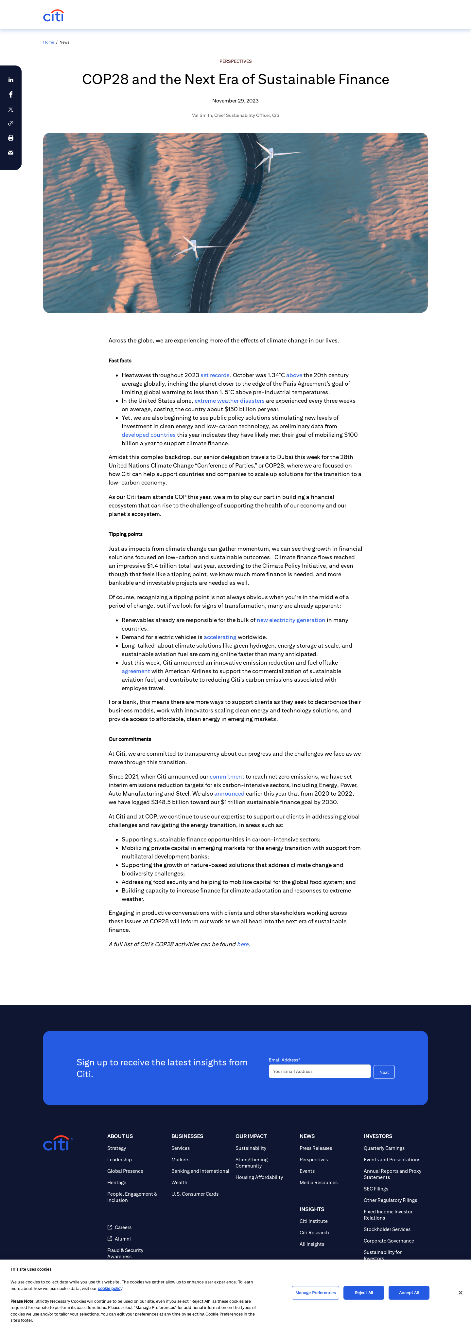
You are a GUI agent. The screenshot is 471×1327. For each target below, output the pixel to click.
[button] (11, 123)
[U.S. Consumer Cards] (200, 1194)
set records (215, 375)
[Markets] (200, 1159)
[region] (235, 1293)
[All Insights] (329, 1244)
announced (229, 793)
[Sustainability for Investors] (393, 1255)
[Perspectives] (329, 1159)
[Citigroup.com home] (58, 1142)
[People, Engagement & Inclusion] (136, 1197)
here (243, 944)
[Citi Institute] (329, 1221)
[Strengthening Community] (265, 1162)
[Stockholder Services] (393, 1229)
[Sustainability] (265, 1148)
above (294, 375)
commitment (227, 776)
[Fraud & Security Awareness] (136, 1253)
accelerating (220, 637)
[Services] (200, 1148)
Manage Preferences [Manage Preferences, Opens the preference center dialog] (315, 1292)
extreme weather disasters (229, 400)
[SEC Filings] (393, 1189)
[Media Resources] (329, 1182)
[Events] (329, 1171)
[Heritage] (136, 1182)
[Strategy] (136, 1148)
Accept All (409, 1292)
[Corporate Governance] (393, 1241)
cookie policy (110, 1288)
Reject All (364, 1292)
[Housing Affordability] (265, 1177)
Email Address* (284, 1059)
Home (48, 42)
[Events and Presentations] (393, 1159)
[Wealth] (200, 1182)
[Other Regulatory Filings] (393, 1200)
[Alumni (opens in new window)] (136, 1239)
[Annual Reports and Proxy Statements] (393, 1174)
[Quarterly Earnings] (393, 1148)
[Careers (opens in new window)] (136, 1227)
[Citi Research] (329, 1232)
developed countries (149, 434)
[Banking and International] (200, 1171)
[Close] (460, 1292)
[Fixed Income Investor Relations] (393, 1214)
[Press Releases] (329, 1148)
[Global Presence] (136, 1171)
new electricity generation (291, 620)
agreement (136, 671)
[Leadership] (136, 1159)
